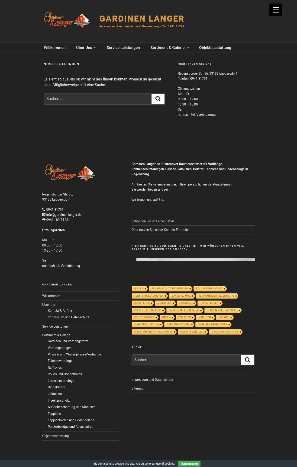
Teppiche (54, 414)
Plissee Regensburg (147, 310)
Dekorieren (142, 303)
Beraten (224, 317)
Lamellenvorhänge (61, 381)
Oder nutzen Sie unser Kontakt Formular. (161, 230)
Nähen (166, 317)
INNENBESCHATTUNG (146, 324)
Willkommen (55, 47)
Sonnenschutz (181, 295)
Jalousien (55, 394)
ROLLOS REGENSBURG (209, 288)
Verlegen (184, 317)
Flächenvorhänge (60, 361)
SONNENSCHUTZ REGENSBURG (170, 288)
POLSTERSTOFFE (144, 317)
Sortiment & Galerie (170, 47)
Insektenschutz (59, 400)
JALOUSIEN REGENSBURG (184, 310)
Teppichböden (209, 303)
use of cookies (165, 463)
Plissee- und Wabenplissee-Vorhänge (74, 354)
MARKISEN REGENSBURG (212, 324)
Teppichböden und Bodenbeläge (71, 420)
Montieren (164, 303)
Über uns (86, 47)
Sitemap (137, 388)
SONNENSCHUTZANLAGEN (222, 310)
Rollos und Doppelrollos (65, 374)
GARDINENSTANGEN (178, 324)
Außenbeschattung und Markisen (72, 407)
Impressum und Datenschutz (68, 317)
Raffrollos (55, 367)
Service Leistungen (123, 47)
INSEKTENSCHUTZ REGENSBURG (153, 331)
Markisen (205, 317)
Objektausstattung (215, 47)
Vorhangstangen (59, 348)
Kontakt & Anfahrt (61, 311)
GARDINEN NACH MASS (225, 331)
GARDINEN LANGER (141, 19)
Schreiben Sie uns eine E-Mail (153, 221)
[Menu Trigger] (275, 9)
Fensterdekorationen (149, 295)
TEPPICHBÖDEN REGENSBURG (216, 295)
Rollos (139, 288)
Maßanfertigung (192, 331)
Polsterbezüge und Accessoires (70, 427)
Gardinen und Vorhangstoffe (68, 341)
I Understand (189, 463)
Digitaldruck (56, 387)
